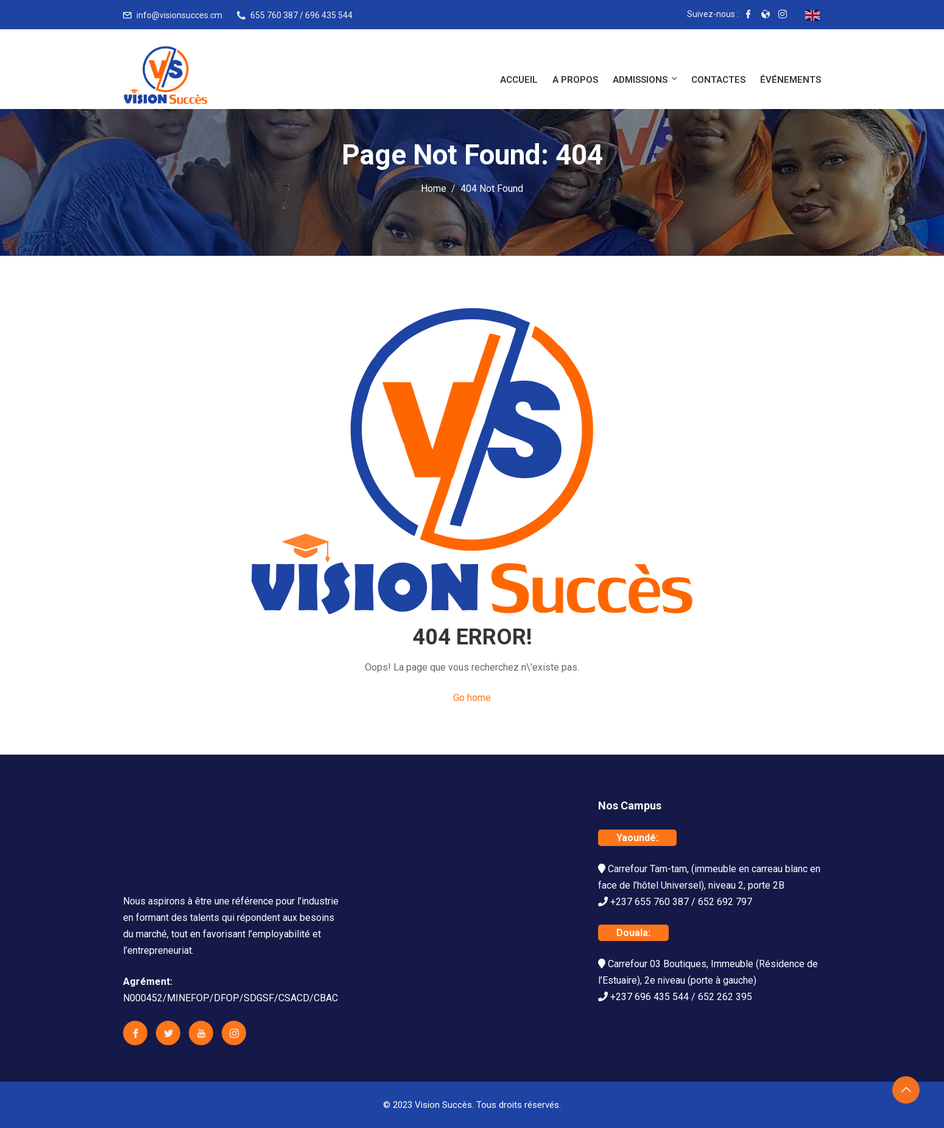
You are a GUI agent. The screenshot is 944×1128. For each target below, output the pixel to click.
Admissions (646, 79)
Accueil (519, 79)
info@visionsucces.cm (179, 15)
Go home (472, 697)
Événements (790, 79)
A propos (575, 79)
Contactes (718, 79)
